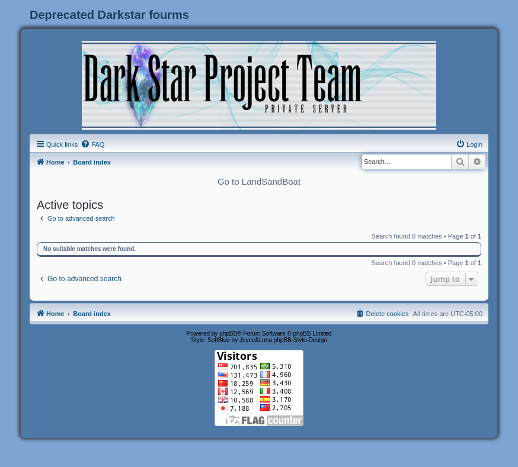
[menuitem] (92, 144)
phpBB (228, 333)
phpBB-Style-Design (300, 340)
